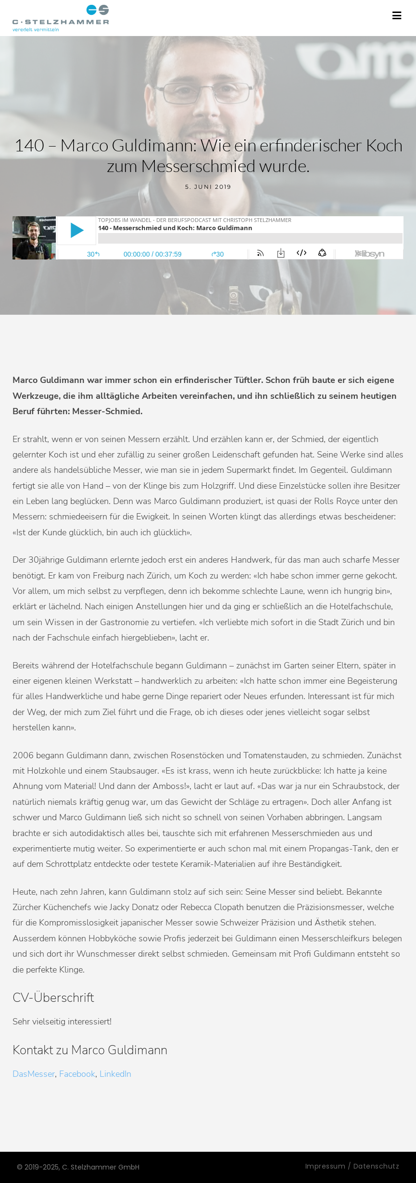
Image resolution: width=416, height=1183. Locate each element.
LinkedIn (115, 1074)
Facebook (77, 1074)
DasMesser (34, 1074)
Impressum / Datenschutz (352, 1166)
